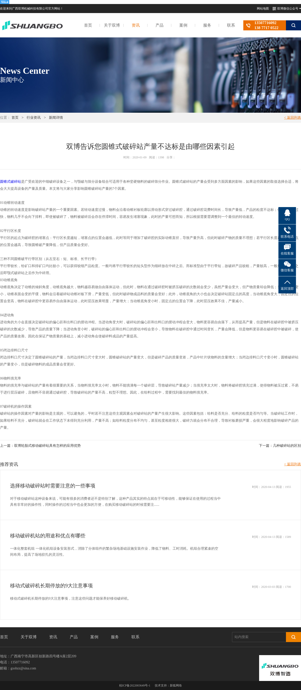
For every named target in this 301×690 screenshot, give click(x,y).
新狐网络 (176, 685)
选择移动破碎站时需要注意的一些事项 (52, 485)
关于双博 (112, 25)
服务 (207, 25)
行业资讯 (34, 117)
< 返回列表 (292, 117)
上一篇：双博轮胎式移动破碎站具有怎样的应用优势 (40, 446)
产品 (160, 25)
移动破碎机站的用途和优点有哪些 (47, 535)
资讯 (136, 25)
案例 (183, 25)
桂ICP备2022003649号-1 (134, 685)
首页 (88, 25)
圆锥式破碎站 (10, 181)
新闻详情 (56, 117)
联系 (231, 25)
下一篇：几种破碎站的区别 (280, 446)
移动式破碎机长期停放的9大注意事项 (51, 585)
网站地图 (263, 8)
